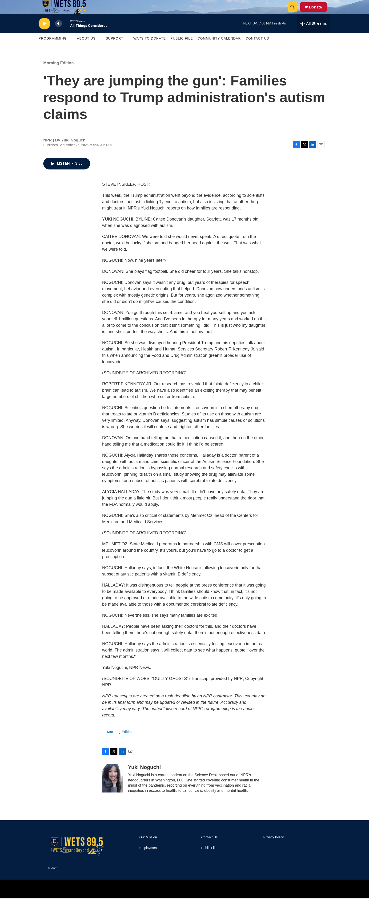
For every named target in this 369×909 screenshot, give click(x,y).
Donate (318, 12)
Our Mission (148, 848)
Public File (181, 49)
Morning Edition (58, 73)
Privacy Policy (273, 848)
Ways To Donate (149, 49)
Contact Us (257, 49)
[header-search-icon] (294, 12)
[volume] (59, 34)
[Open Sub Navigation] (70, 49)
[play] (44, 34)
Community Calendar (219, 49)
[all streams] (313, 34)
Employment (148, 858)
